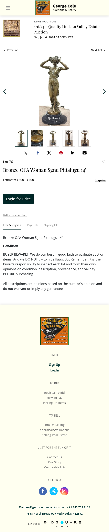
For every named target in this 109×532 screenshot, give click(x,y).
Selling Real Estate (54, 435)
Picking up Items (54, 403)
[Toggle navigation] (8, 7)
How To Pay (54, 398)
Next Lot (98, 50)
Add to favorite (103, 162)
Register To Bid (54, 393)
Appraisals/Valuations (54, 430)
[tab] (12, 227)
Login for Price (18, 198)
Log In (54, 370)
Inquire (100, 180)
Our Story (54, 462)
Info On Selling (54, 425)
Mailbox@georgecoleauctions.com (42, 507)
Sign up (54, 364)
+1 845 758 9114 (79, 507)
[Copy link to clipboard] (25, 153)
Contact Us (54, 457)
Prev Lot (11, 50)
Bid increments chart (15, 215)
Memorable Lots (55, 467)
